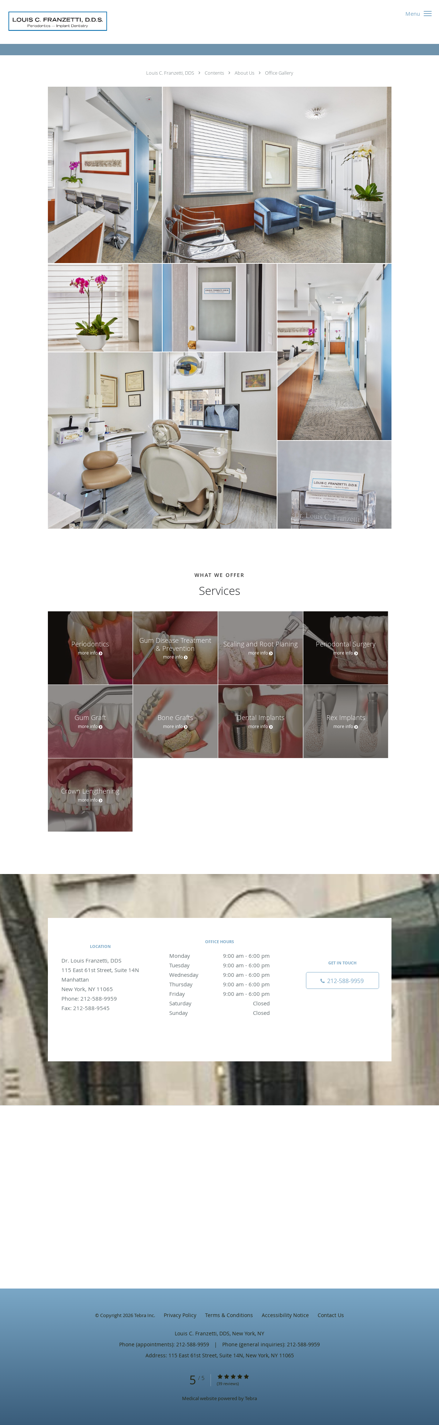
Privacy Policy (180, 1315)
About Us (245, 73)
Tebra (251, 1398)
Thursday (219, 984)
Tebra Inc (144, 1315)
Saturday (219, 1003)
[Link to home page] (56, 22)
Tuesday (219, 965)
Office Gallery (279, 73)
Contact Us (331, 1315)
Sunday (219, 1012)
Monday (219, 955)
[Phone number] (342, 980)
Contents (215, 73)
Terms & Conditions (229, 1315)
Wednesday (219, 974)
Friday (219, 993)
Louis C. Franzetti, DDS (170, 73)
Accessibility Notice (285, 1315)
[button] (428, 13)
